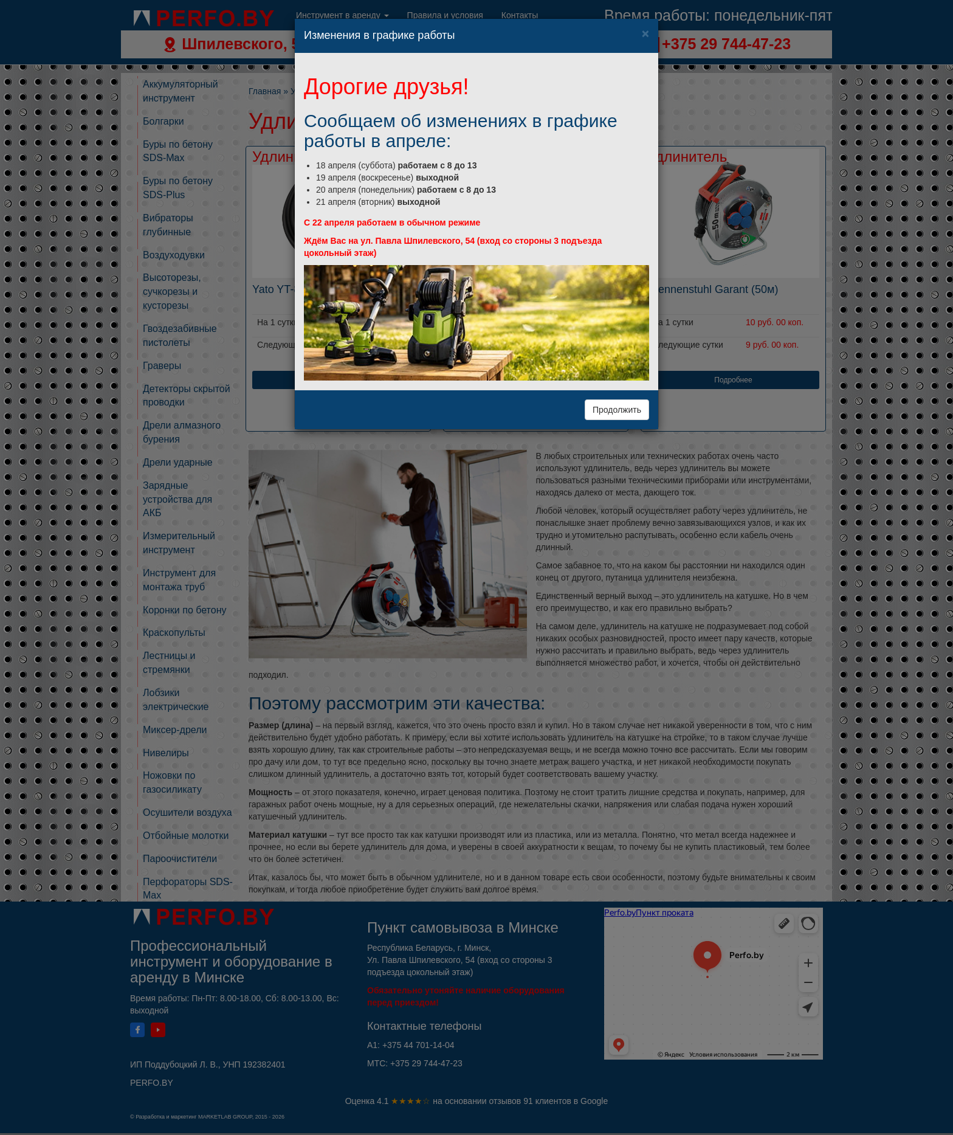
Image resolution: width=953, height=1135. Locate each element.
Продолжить (617, 410)
